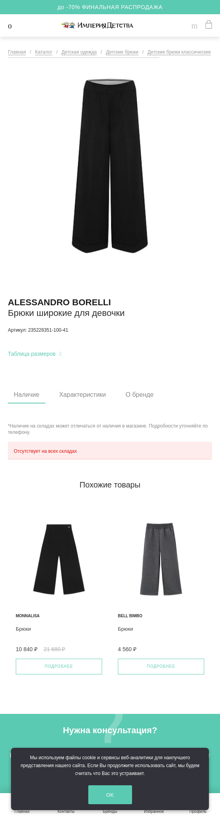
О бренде (140, 394)
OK (111, 795)
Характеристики (82, 394)
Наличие (26, 394)
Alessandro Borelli (59, 302)
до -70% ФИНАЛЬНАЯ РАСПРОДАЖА (110, 7)
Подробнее (59, 666)
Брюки (23, 629)
